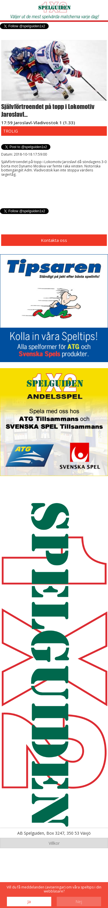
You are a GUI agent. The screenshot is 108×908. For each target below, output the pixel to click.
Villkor (54, 843)
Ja (29, 901)
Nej (78, 901)
